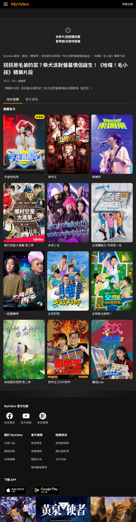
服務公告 (36, 459)
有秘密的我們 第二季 (17, 382)
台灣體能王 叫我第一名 (107, 245)
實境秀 (34, 56)
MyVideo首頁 (11, 56)
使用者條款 (62, 443)
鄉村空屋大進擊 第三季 (19, 245)
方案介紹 (9, 443)
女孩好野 (54, 313)
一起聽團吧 (11, 313)
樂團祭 (96, 177)
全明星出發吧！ (102, 313)
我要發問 (36, 451)
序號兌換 (127, 4)
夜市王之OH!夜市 (59, 382)
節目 (25, 56)
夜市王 (52, 177)
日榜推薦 (9, 459)
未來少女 (54, 245)
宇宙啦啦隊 (11, 177)
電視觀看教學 (39, 467)
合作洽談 (60, 459)
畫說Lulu (98, 382)
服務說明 (9, 451)
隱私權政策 (62, 451)
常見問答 (36, 443)
